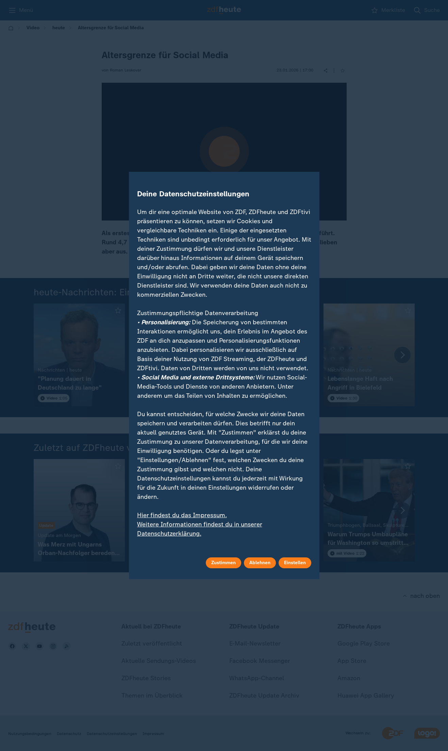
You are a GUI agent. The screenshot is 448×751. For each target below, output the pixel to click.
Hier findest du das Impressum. (182, 515)
